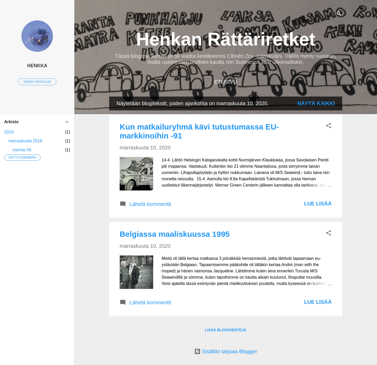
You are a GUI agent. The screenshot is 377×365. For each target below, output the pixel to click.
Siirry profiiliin (37, 82)
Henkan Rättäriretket (225, 39)
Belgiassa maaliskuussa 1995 (175, 234)
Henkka (37, 65)
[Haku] (339, 14)
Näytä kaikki (316, 103)
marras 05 (22, 150)
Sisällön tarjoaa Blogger (225, 351)
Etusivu (225, 82)
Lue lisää (318, 203)
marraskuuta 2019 (25, 141)
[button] (328, 126)
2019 (9, 132)
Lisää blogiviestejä (225, 330)
